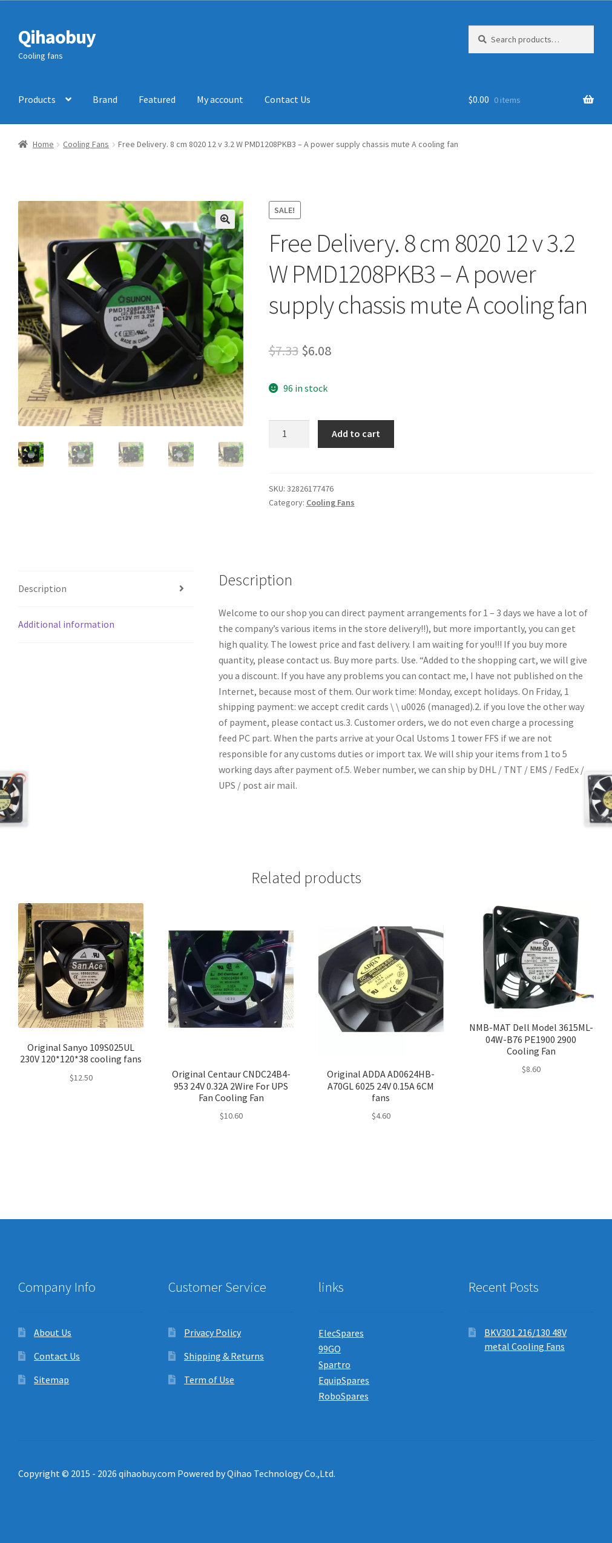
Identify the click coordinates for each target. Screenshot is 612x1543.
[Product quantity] (289, 434)
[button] (225, 219)
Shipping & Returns (224, 1356)
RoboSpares (343, 1396)
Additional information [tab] (66, 624)
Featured (157, 99)
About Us (52, 1332)
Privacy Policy (212, 1332)
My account (220, 99)
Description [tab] (42, 588)
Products (37, 99)
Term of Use (209, 1380)
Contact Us (288, 99)
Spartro (334, 1364)
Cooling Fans (86, 144)
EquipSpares (343, 1380)
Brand (105, 99)
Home (43, 144)
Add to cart (356, 433)
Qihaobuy (57, 37)
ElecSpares (341, 1333)
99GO (329, 1349)
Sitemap (51, 1380)
